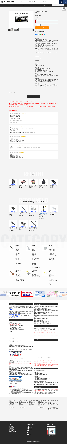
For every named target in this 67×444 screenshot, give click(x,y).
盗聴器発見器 (34, 263)
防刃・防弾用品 (18, 258)
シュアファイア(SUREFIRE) (20, 279)
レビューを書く (33, 96)
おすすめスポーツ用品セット (36, 276)
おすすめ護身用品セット (19, 263)
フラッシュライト (18, 253)
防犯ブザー (34, 249)
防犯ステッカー (34, 253)
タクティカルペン (18, 256)
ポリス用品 (17, 275)
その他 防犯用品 (35, 265)
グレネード (17, 259)
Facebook (29, 427)
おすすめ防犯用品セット (36, 267)
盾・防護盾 (34, 264)
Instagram (29, 429)
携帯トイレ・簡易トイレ (53, 256)
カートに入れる (42, 27)
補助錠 (33, 255)
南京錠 (33, 260)
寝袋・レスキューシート (53, 258)
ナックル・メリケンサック (53, 272)
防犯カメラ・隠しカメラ (36, 248)
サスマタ (17, 260)
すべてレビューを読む (34, 161)
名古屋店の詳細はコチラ (41, 407)
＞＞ (54, 426)
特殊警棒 (17, 251)
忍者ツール (50, 277)
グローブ (17, 277)
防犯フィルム (34, 254)
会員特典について (11, 427)
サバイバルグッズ (52, 254)
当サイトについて (11, 429)
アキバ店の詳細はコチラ (22, 407)
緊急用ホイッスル (52, 249)
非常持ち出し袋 (51, 253)
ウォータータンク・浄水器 (53, 255)
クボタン (17, 255)
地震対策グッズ (51, 251)
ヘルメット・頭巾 (52, 250)
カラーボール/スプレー (36, 251)
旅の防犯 (33, 256)
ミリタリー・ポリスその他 (20, 280)
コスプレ (50, 283)
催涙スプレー (18, 249)
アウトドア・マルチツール (53, 280)
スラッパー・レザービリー (20, 272)
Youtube (29, 432)
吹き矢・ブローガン (35, 275)
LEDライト (50, 248)
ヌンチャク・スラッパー (53, 274)
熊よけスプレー (18, 250)
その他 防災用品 (52, 259)
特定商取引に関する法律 (12, 431)
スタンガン (17, 248)
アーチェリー (34, 274)
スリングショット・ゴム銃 (36, 272)
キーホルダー (51, 281)
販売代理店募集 (11, 428)
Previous (9, 30)
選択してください (47, 21)
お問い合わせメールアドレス (15, 316)
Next (33, 30)
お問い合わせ (40, 31)
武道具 (50, 276)
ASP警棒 (17, 254)
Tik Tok (29, 434)
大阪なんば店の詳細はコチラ (33, 406)
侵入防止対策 (34, 259)
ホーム (10, 8)
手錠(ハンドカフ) (18, 274)
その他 (13, 8)
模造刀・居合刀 (51, 275)
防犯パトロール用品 (35, 258)
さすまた (33, 250)
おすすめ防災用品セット (53, 260)
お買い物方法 (11, 426)
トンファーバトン (18, 276)
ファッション (51, 279)
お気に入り (40, 29)
